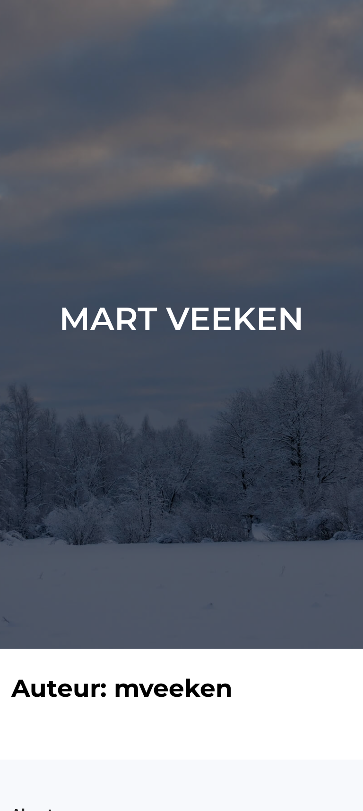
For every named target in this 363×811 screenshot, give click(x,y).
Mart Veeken (181, 318)
